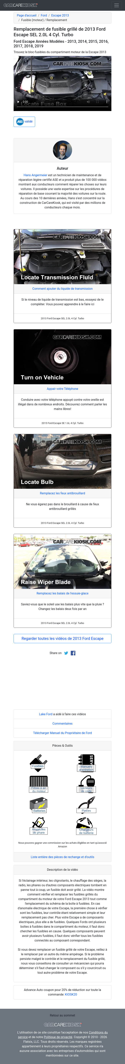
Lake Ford (46, 714)
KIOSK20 (71, 994)
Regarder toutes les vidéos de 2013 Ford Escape (62, 638)
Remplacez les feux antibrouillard (62, 493)
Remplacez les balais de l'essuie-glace (62, 593)
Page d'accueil (26, 15)
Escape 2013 (60, 15)
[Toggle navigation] (116, 5)
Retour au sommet (62, 1015)
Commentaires (63, 723)
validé (24, 122)
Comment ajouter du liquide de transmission (62, 288)
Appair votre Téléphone (62, 389)
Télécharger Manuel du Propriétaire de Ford (62, 733)
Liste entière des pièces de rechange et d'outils (62, 857)
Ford (44, 15)
